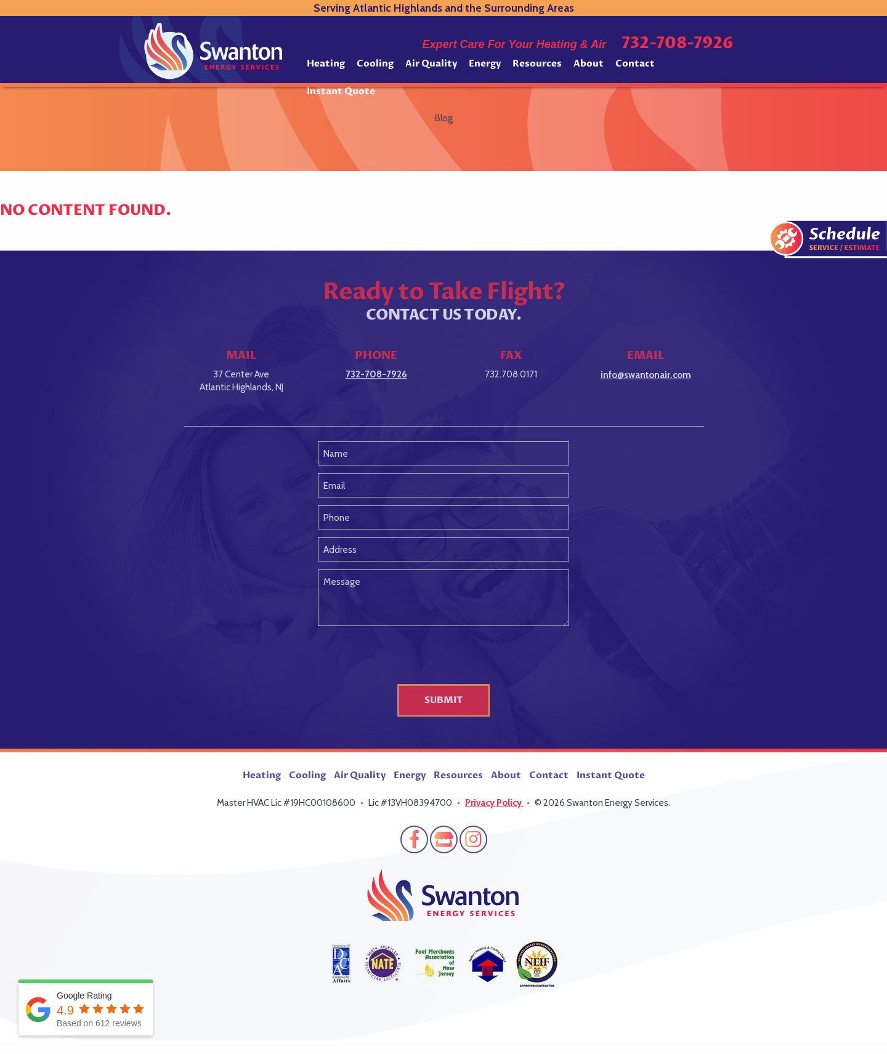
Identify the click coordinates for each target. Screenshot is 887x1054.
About (588, 63)
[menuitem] (326, 68)
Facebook (414, 839)
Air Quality (431, 63)
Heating (326, 63)
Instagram (473, 839)
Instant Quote (341, 91)
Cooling (375, 63)
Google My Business (443, 839)
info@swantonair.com (646, 374)
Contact (635, 63)
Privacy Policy (494, 802)
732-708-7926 (677, 43)
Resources (537, 63)
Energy (485, 63)
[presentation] (443, 658)
